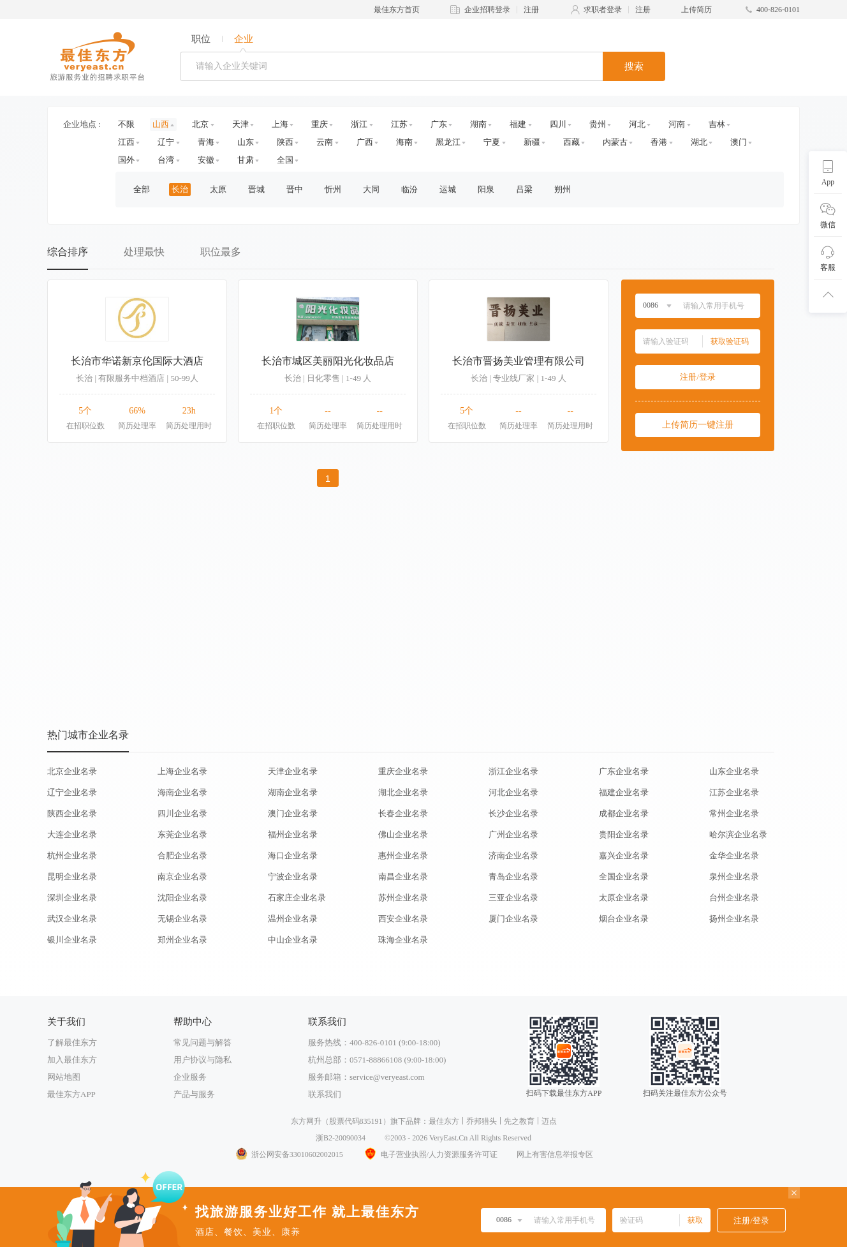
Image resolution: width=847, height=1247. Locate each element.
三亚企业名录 (513, 897)
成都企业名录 (624, 813)
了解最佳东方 (72, 1042)
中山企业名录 (293, 940)
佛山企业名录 (403, 834)
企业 (243, 39)
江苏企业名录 (734, 792)
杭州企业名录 (72, 855)
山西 (160, 124)
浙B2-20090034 (340, 1137)
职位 (200, 39)
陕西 (285, 142)
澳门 (738, 142)
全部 (141, 189)
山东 (245, 142)
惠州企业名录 (403, 855)
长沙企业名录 (513, 813)
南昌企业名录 (403, 876)
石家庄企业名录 (297, 897)
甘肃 (245, 160)
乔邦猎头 (481, 1121)
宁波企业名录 (293, 876)
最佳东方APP (71, 1094)
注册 (531, 9)
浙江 (359, 124)
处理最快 (144, 251)
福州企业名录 (293, 834)
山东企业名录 (734, 771)
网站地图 (63, 1077)
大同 (371, 189)
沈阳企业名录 (182, 897)
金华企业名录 (734, 855)
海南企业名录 (182, 792)
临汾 (409, 189)
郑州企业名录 (182, 940)
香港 (659, 142)
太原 (218, 189)
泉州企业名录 (734, 876)
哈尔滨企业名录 (738, 834)
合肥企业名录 (182, 855)
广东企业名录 (624, 771)
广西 (365, 142)
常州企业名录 (734, 813)
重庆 (319, 124)
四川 (558, 124)
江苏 (399, 124)
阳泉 (486, 189)
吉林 (717, 124)
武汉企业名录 (72, 918)
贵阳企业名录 (624, 834)
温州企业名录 (293, 918)
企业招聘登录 (487, 9)
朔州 (562, 189)
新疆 (532, 142)
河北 (637, 124)
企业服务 (190, 1077)
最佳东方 (444, 1121)
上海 (280, 124)
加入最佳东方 (72, 1059)
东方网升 (306, 1121)
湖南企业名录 (293, 792)
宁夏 (491, 142)
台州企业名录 (734, 897)
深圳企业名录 (72, 897)
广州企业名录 (513, 834)
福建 (518, 124)
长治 (180, 189)
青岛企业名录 (513, 876)
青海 (206, 142)
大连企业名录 (72, 834)
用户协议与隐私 (202, 1059)
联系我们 (324, 1094)
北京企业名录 (72, 771)
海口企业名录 (293, 855)
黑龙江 (448, 142)
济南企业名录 (513, 855)
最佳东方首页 (397, 9)
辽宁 (166, 142)
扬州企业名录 (734, 918)
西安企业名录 (403, 918)
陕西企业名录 (72, 813)
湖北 (699, 142)
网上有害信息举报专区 (555, 1154)
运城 (447, 189)
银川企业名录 (72, 940)
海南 (404, 142)
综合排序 (67, 251)
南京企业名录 (182, 876)
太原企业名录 (624, 897)
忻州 (333, 189)
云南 (324, 142)
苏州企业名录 (403, 897)
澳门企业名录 (293, 813)
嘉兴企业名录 (624, 855)
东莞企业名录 (182, 834)
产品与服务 (194, 1094)
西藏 (571, 142)
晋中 (294, 189)
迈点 (549, 1121)
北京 (200, 124)
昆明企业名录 (72, 876)
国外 (126, 160)
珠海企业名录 (403, 940)
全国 (285, 160)
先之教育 (519, 1121)
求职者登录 (603, 9)
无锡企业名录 (182, 918)
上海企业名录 (182, 771)
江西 (126, 142)
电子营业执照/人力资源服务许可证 (429, 1154)
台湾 (166, 160)
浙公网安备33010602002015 (289, 1154)
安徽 (206, 160)
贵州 (597, 124)
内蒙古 (615, 142)
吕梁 (524, 189)
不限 (126, 124)
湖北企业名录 (403, 792)
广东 (439, 124)
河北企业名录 (513, 792)
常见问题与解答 (202, 1042)
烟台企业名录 (624, 918)
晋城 (256, 189)
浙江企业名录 (513, 771)
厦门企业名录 (513, 918)
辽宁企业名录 (72, 792)
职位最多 (220, 251)
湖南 (478, 124)
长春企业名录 (403, 813)
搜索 (634, 66)
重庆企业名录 (403, 771)
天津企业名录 (293, 771)
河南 (676, 124)
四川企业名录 (182, 813)
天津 (240, 124)
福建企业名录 (624, 792)
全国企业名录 (624, 876)
